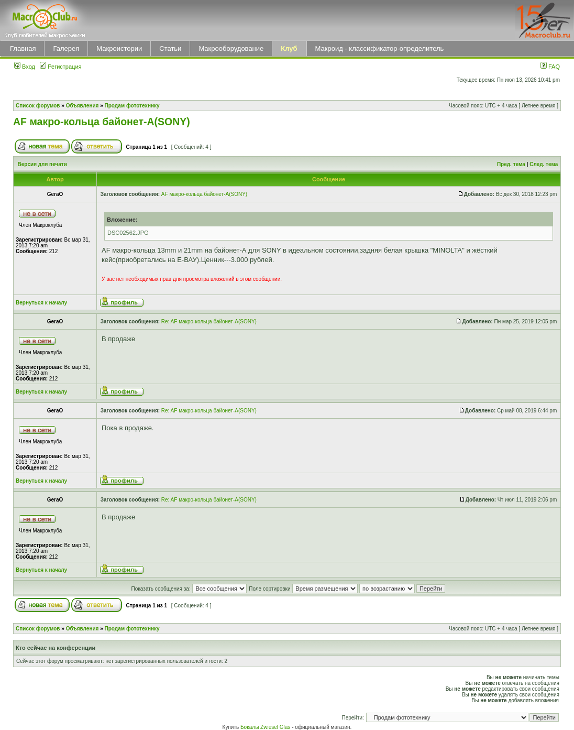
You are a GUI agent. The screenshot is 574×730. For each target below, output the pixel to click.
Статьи (170, 48)
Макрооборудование (230, 48)
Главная (23, 48)
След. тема (543, 164)
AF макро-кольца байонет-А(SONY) (101, 121)
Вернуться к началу (41, 303)
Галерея (66, 48)
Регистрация (60, 66)
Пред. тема (511, 164)
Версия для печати (42, 164)
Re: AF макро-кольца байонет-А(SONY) (209, 321)
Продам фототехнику (132, 105)
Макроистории (119, 48)
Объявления (82, 105)
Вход (24, 66)
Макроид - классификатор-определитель (379, 48)
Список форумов (38, 105)
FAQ (550, 66)
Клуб (289, 48)
